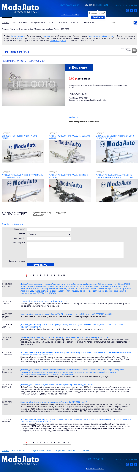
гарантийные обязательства (101, 36)
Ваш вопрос (18, 243)
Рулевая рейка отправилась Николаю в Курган (70, 137)
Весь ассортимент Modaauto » (84, 121)
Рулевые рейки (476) (42, 212)
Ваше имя (19, 229)
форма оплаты (18, 36)
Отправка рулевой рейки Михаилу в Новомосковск (115, 137)
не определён (102, 5)
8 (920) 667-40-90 (69, 5)
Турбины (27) (38, 215)
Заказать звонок (70, 14)
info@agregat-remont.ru (126, 5)
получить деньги (58, 40)
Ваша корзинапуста (125, 50)
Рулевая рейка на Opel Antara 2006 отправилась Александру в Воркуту (114, 176)
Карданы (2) (61, 212)
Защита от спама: (17, 261)
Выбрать (98, 17)
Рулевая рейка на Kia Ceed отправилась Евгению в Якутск (22, 176)
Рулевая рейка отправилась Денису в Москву (68, 176)
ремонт (19, 38)
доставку (46, 36)
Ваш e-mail (19, 238)
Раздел (22, 233)
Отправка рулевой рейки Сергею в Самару (19, 137)
